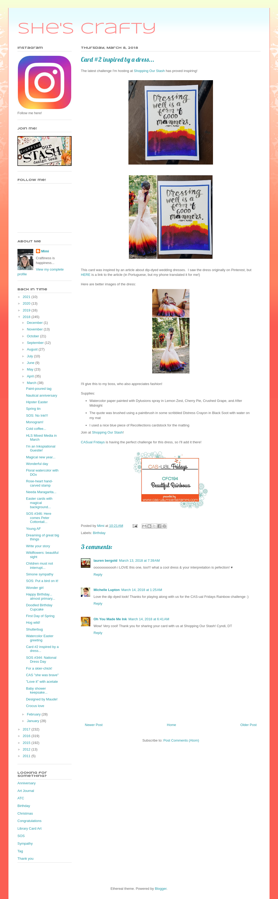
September (36, 343)
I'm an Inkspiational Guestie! (40, 448)
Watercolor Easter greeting (39, 638)
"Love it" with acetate (42, 682)
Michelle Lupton (107, 590)
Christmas (25, 813)
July (30, 356)
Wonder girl (34, 588)
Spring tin (33, 409)
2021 (27, 297)
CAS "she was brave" (42, 675)
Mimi (45, 251)
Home (171, 725)
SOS (21, 836)
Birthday (99, 533)
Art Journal (25, 791)
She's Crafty (87, 29)
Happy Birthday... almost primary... (40, 596)
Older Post (248, 725)
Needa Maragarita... (41, 492)
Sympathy (25, 843)
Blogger (160, 889)
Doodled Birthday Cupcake (39, 607)
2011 (27, 756)
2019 (27, 310)
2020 (27, 303)
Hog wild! (33, 622)
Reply (98, 574)
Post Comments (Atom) (181, 740)
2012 (27, 749)
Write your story (38, 546)
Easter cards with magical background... (39, 503)
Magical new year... (40, 457)
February (34, 714)
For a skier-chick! (39, 668)
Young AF (33, 529)
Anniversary (26, 783)
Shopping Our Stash (149, 71)
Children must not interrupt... (39, 565)
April (31, 376)
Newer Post (94, 725)
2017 (27, 729)
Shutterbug (34, 629)
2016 (27, 736)
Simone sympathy (39, 574)
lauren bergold (105, 561)
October (33, 336)
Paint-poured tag (38, 389)
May (30, 369)
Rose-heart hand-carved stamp (39, 483)
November (35, 329)
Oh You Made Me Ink (110, 619)
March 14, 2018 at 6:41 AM (148, 619)
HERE (85, 275)
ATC (20, 798)
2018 (27, 317)
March (32, 383)
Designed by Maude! (41, 699)
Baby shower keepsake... (37, 690)
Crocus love (35, 706)
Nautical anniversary (41, 395)
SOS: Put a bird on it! (42, 581)
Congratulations (29, 821)
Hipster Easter (37, 402)
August (33, 349)
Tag (20, 851)
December (35, 323)
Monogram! (34, 422)
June (31, 363)
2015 (27, 743)
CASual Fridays (93, 442)
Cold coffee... (36, 429)
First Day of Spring (40, 616)
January (33, 721)
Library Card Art (29, 828)
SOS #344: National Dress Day (41, 660)
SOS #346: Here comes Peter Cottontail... (38, 518)
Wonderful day (37, 464)
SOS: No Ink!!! (37, 415)
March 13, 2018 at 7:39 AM (139, 561)
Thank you (25, 858)
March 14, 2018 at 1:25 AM (141, 590)
